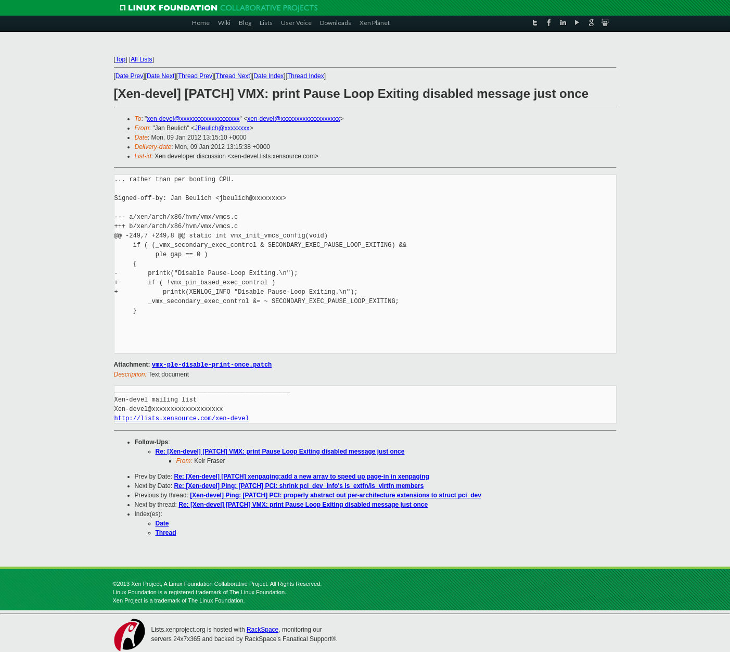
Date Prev (129, 76)
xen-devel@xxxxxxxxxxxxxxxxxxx (193, 118)
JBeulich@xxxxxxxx (222, 128)
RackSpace (262, 629)
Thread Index (305, 76)
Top (120, 59)
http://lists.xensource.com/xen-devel (181, 417)
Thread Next (233, 76)
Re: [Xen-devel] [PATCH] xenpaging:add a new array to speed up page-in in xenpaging (301, 476)
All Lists (141, 59)
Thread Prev (195, 76)
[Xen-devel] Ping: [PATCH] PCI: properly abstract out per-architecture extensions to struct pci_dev (335, 494)
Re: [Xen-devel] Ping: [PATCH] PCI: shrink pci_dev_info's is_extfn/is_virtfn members (299, 485)
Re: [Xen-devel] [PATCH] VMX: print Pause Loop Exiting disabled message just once (280, 451)
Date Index (268, 76)
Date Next (160, 76)
